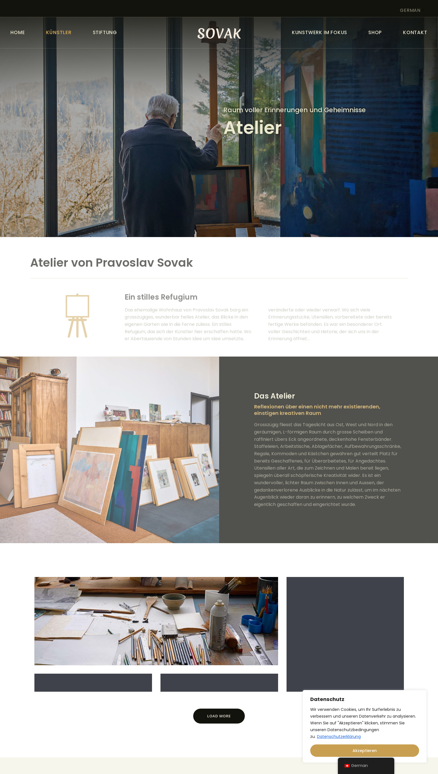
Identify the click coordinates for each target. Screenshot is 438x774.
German (410, 10)
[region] (365, 726)
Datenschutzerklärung (339, 736)
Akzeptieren (365, 750)
